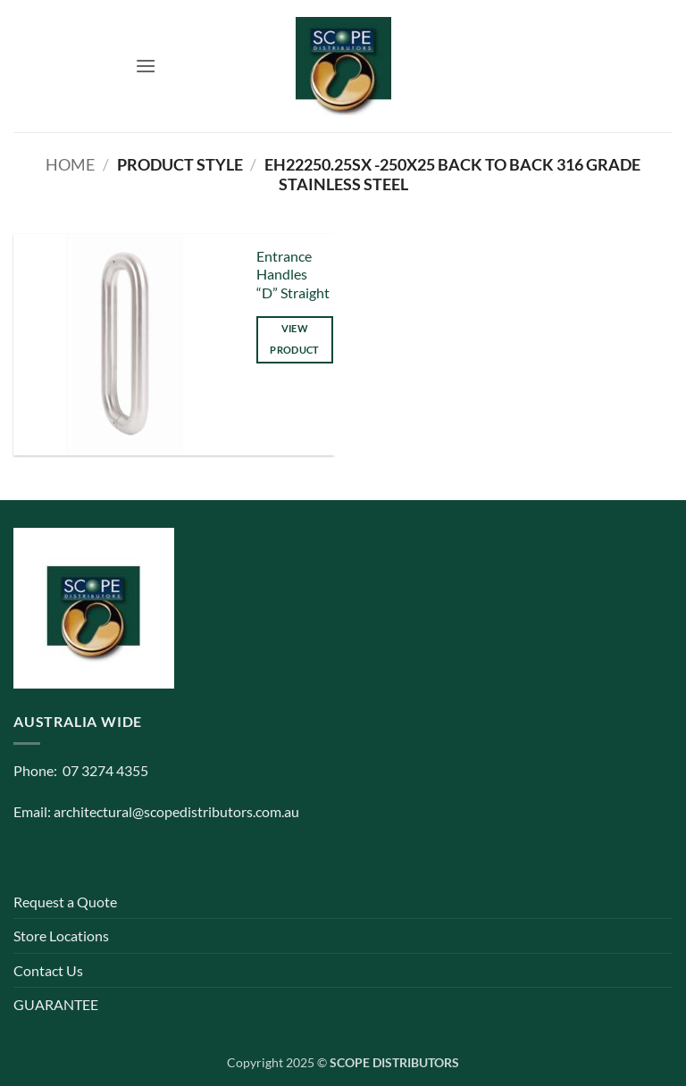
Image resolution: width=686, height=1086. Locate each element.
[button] (145, 66)
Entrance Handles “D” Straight (293, 274)
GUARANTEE (55, 1004)
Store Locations (61, 935)
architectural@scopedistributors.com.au (176, 811)
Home (70, 164)
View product (294, 339)
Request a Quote (65, 901)
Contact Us (48, 970)
